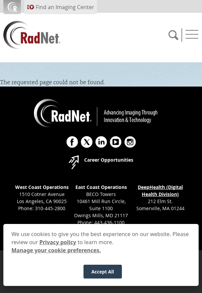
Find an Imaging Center (65, 7)
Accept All (102, 277)
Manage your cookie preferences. (56, 256)
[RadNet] (43, 35)
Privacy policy (57, 248)
